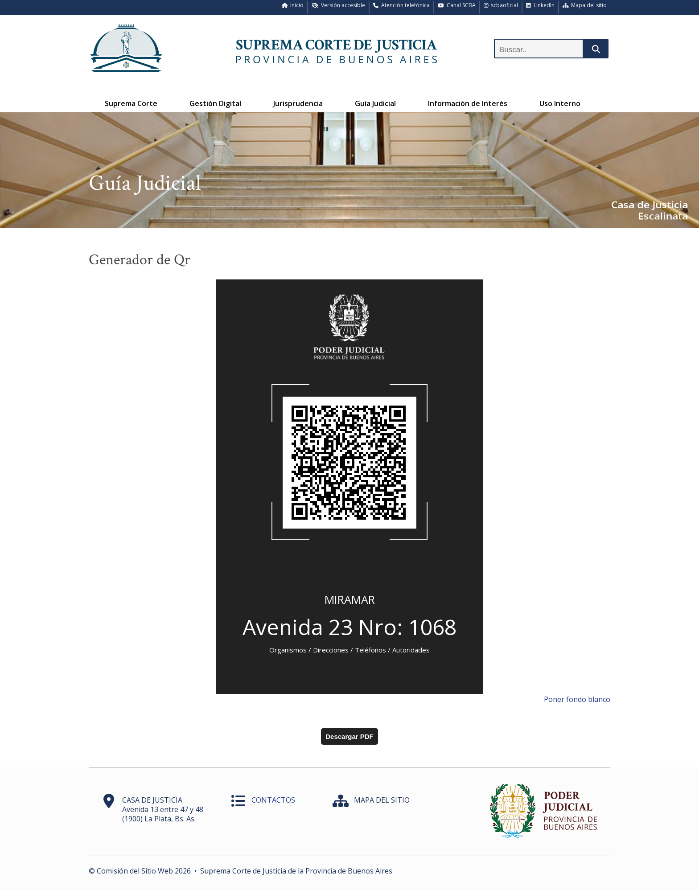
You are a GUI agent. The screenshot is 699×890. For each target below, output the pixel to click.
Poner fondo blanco (577, 699)
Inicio (293, 5)
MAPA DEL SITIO (382, 800)
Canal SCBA (457, 5)
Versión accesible (338, 5)
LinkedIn (540, 5)
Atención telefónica (401, 5)
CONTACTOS (273, 800)
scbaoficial (501, 5)
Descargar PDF (349, 736)
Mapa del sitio (585, 5)
